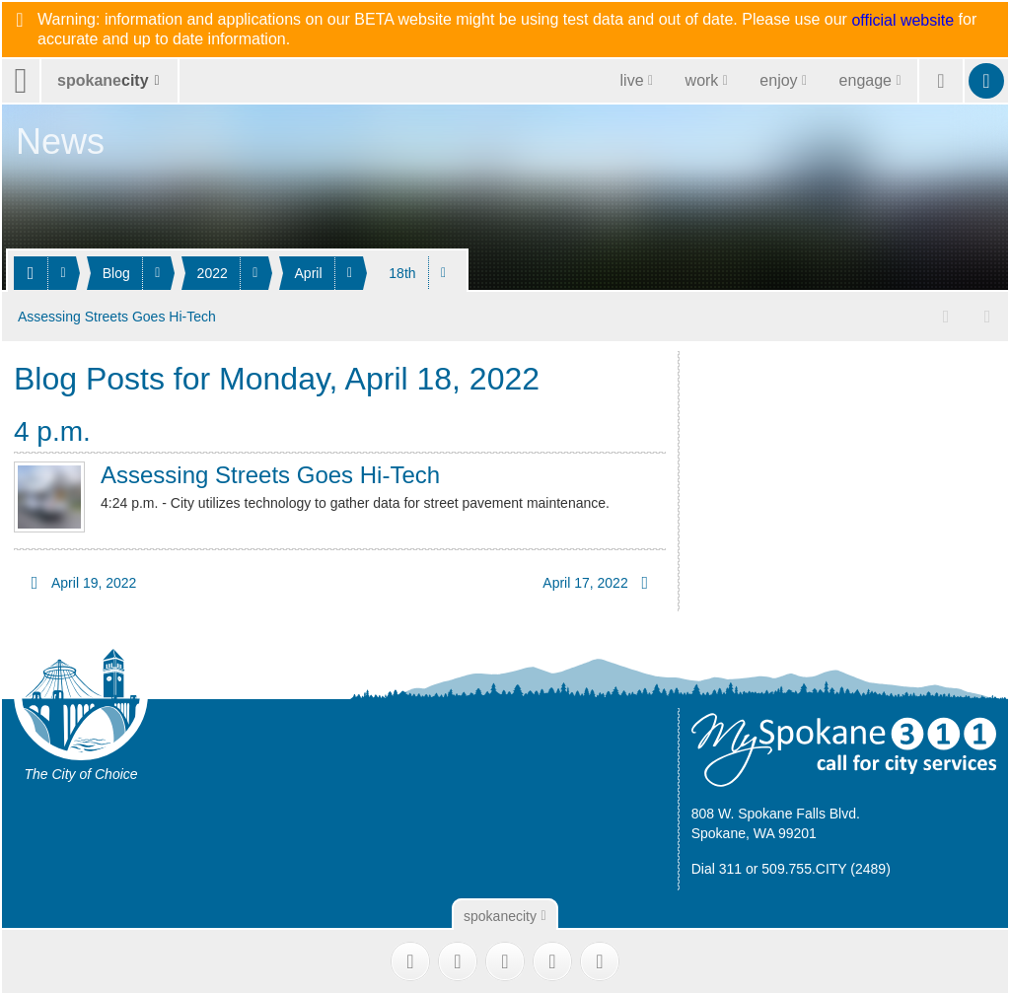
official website (902, 21)
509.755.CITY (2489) (826, 866)
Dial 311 (716, 866)
